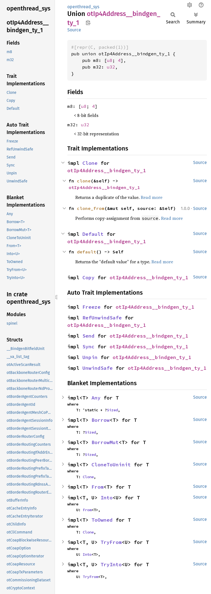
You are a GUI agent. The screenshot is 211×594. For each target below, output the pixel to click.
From (97, 487)
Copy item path (88, 22)
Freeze (91, 307)
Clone (90, 163)
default (86, 251)
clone (84, 181)
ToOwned (102, 520)
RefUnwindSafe (102, 317)
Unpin (90, 357)
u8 (109, 60)
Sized (112, 409)
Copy (88, 277)
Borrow (100, 420)
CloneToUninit (111, 464)
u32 (111, 67)
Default (93, 234)
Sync (88, 346)
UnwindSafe (97, 368)
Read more (151, 197)
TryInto (111, 564)
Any (96, 398)
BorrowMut (105, 442)
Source (74, 29)
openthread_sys (83, 6)
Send (88, 336)
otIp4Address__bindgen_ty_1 (106, 170)
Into (107, 497)
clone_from (90, 208)
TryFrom (111, 542)
